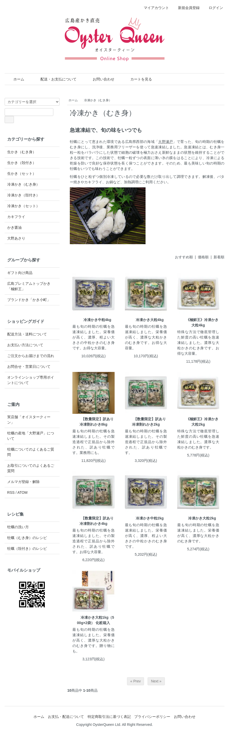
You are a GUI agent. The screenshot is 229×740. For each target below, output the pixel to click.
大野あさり (16, 238)
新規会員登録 (186, 8)
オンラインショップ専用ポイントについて (30, 380)
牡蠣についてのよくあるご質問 (30, 452)
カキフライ (16, 217)
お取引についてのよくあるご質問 (30, 468)
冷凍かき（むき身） (98, 100)
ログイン (213, 8)
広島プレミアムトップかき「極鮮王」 (28, 286)
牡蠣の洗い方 (18, 527)
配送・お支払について (55, 79)
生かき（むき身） (21, 152)
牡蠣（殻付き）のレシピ (27, 548)
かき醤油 (14, 227)
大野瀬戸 (165, 142)
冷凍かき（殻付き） (23, 195)
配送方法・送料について (27, 334)
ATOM (22, 492)
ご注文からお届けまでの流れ (30, 356)
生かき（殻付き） (21, 163)
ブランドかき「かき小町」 (28, 300)
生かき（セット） (21, 173)
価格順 (203, 257)
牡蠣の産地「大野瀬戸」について (30, 436)
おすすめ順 (184, 257)
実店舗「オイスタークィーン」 (28, 419)
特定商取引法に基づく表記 (109, 717)
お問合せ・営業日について (28, 366)
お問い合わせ (99, 79)
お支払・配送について (66, 717)
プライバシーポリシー (152, 717)
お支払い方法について (25, 345)
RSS (11, 492)
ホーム (15, 79)
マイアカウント (153, 8)
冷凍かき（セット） (23, 206)
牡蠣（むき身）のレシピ (27, 538)
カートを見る (137, 79)
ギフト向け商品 (19, 273)
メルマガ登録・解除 (23, 482)
